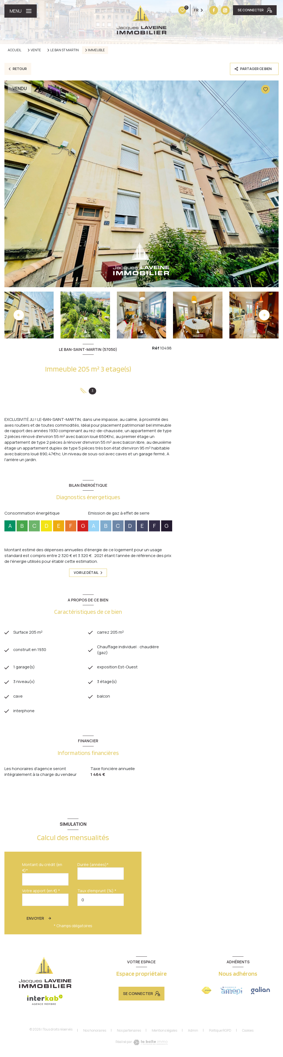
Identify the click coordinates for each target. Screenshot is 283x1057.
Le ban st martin (64, 50)
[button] (264, 315)
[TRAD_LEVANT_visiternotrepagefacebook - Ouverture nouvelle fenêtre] (179, 10)
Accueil (14, 50)
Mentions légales (164, 1031)
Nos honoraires (94, 1031)
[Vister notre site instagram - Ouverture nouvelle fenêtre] (190, 10)
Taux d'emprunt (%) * (96, 891)
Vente (36, 50)
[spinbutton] (100, 900)
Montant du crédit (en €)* (42, 868)
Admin (193, 1031)
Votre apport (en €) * (41, 891)
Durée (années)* (93, 865)
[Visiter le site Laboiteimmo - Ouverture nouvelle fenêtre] (150, 1043)
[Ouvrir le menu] (20, 11)
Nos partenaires (129, 1031)
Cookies (247, 1031)
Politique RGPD (220, 1031)
